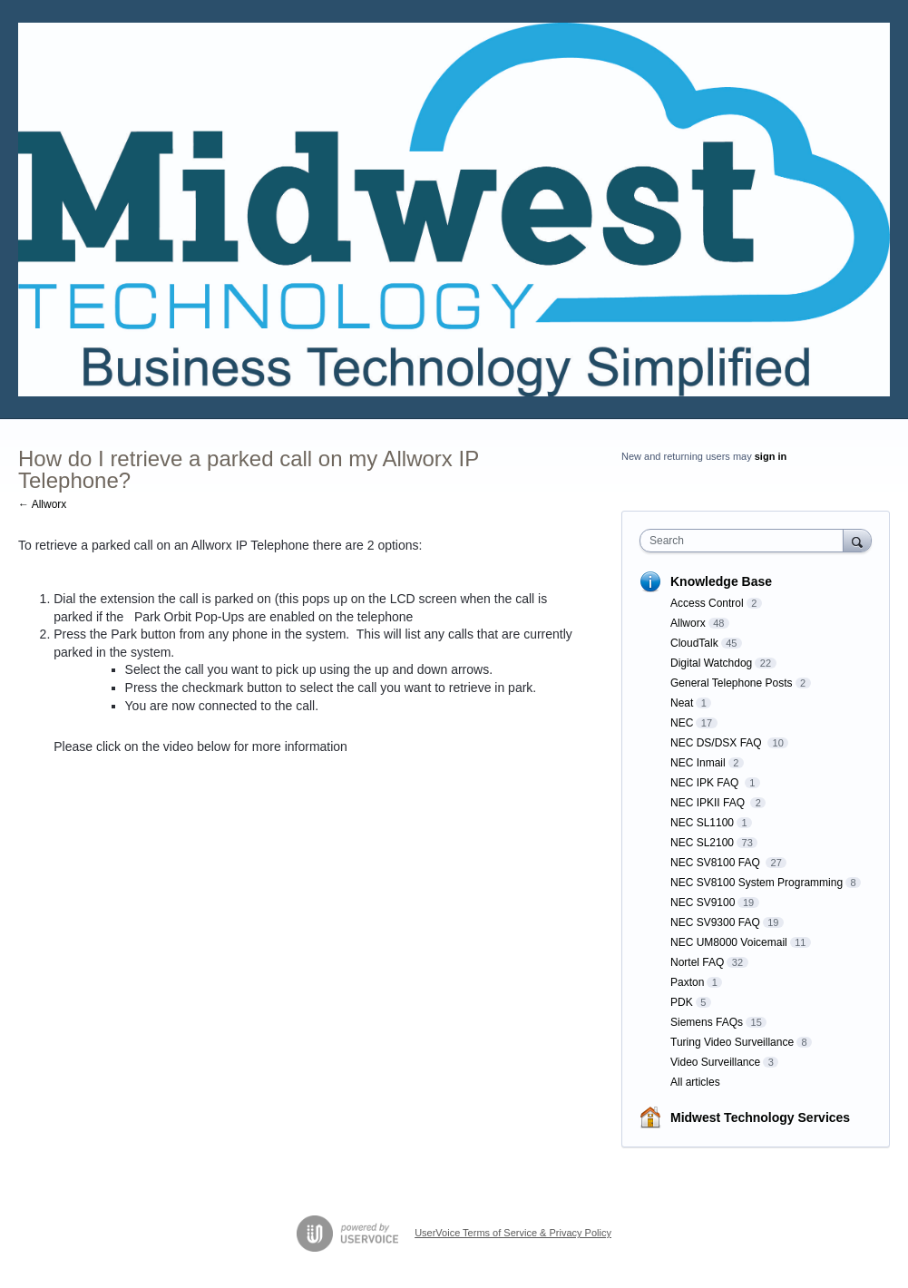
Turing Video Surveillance (732, 1042)
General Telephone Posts (731, 683)
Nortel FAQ (697, 962)
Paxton (687, 982)
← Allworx (42, 504)
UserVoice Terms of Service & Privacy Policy (513, 1232)
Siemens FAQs (706, 1022)
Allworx (688, 623)
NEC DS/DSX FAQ (717, 743)
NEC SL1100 (702, 822)
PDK (681, 1002)
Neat (681, 703)
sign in (770, 456)
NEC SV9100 (702, 902)
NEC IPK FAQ (706, 782)
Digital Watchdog (711, 663)
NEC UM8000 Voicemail (728, 942)
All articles (695, 1082)
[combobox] (746, 540)
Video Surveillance (715, 1062)
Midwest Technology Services (760, 1117)
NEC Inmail (698, 762)
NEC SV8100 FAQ (716, 862)
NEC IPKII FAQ (708, 802)
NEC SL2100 (702, 842)
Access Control (707, 603)
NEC (681, 723)
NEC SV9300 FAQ (715, 922)
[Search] (857, 540)
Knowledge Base (721, 581)
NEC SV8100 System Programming (756, 882)
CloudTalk (694, 643)
